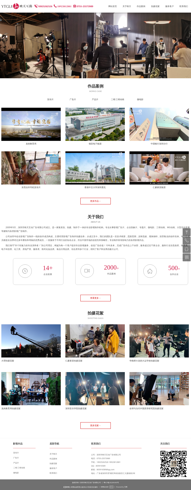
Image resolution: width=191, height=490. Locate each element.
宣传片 (50, 99)
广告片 (73, 99)
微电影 (140, 99)
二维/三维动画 (117, 99)
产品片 (95, 99)
